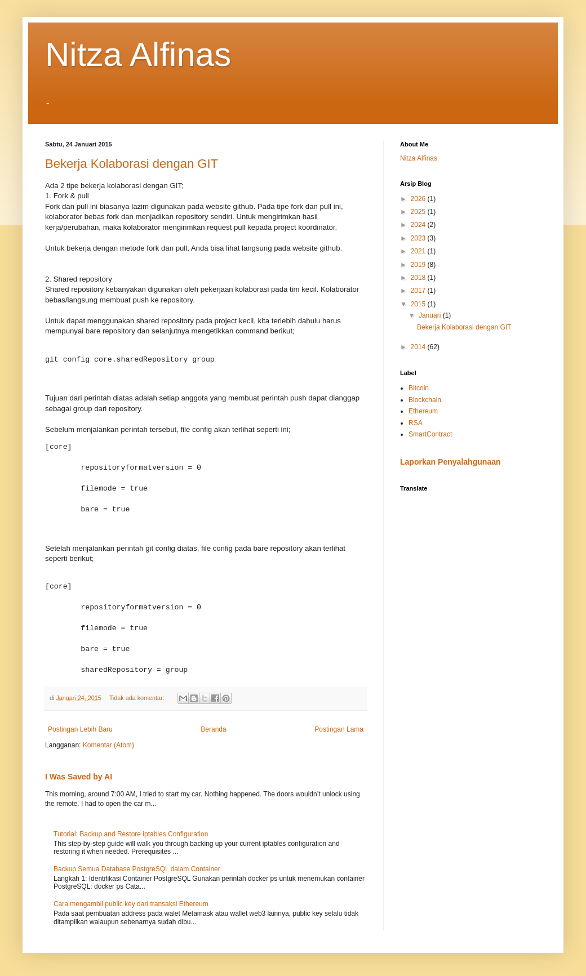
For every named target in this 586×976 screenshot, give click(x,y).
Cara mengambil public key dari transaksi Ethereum (131, 904)
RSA (416, 423)
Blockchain (425, 400)
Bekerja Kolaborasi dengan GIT (131, 164)
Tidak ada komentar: (137, 697)
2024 (419, 225)
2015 (419, 304)
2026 (419, 199)
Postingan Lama (338, 729)
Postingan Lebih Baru (80, 729)
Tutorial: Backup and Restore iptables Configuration (131, 834)
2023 (419, 238)
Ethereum (423, 411)
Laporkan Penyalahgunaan (450, 461)
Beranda (213, 729)
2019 (419, 265)
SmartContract (430, 434)
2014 (419, 347)
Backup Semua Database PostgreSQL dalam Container (137, 869)
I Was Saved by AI (78, 776)
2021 (419, 251)
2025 (419, 212)
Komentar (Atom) (108, 745)
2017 (419, 291)
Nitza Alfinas (138, 54)
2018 (419, 278)
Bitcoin (419, 388)
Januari (431, 315)
